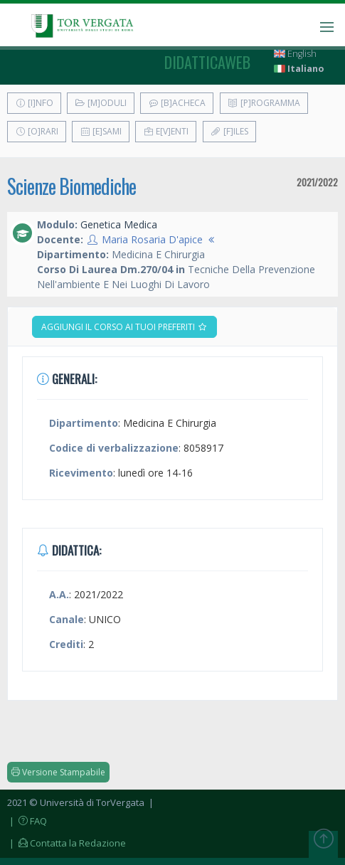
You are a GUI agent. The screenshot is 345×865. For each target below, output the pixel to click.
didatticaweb (207, 62)
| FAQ (27, 820)
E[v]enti (166, 131)
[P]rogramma (264, 103)
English (295, 54)
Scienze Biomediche (71, 186)
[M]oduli (101, 103)
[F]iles (229, 131)
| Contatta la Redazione (66, 843)
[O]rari (36, 131)
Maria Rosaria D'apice (152, 239)
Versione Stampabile (58, 772)
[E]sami (101, 131)
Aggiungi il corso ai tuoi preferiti (124, 327)
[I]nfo (34, 103)
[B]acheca (177, 103)
